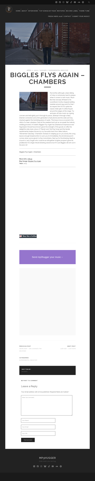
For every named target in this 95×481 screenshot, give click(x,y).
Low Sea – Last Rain (68, 344)
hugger (42, 66)
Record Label (72, 8)
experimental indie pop (59, 66)
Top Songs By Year (48, 8)
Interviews (34, 8)
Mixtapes (61, 8)
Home (18, 8)
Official (29, 154)
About (24, 8)
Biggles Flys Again (34, 156)
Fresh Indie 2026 (57, 10)
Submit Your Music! (82, 10)
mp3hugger (47, 453)
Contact (68, 10)
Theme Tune (84, 8)
